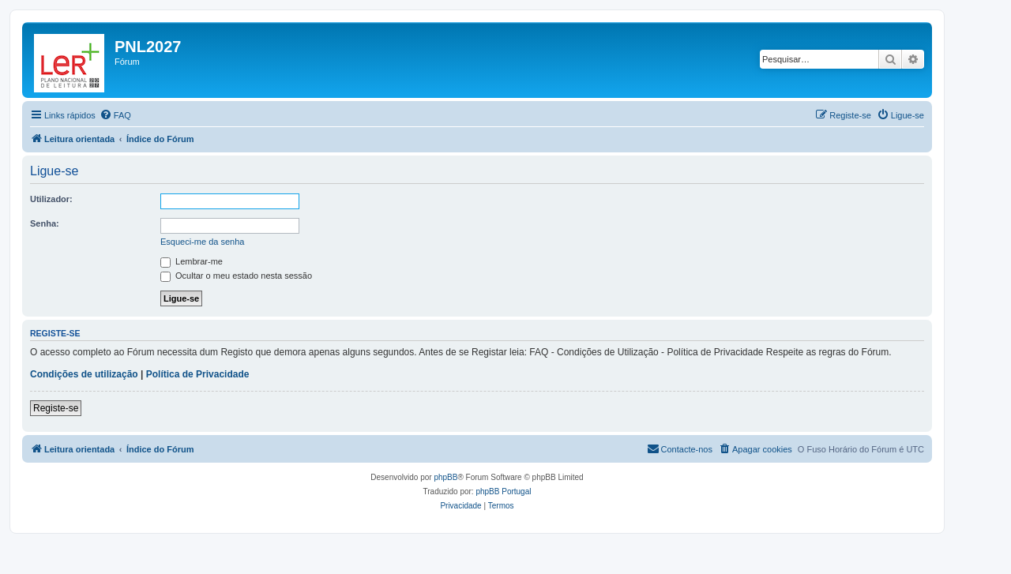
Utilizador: (51, 199)
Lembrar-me (191, 261)
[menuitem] (115, 115)
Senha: (44, 223)
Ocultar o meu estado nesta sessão (236, 275)
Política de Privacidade (198, 374)
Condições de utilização (84, 374)
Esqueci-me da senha (202, 241)
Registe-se (55, 408)
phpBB (445, 477)
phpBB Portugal (503, 491)
